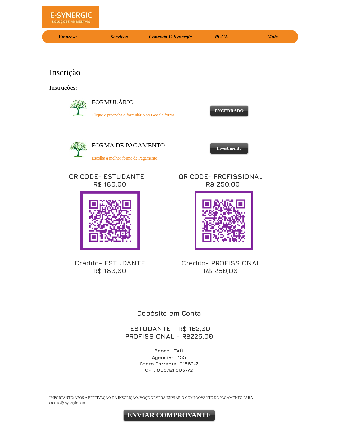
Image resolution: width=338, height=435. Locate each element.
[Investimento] (229, 148)
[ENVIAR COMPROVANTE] (169, 415)
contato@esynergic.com (67, 403)
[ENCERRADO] (229, 111)
